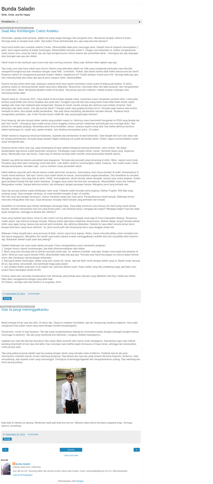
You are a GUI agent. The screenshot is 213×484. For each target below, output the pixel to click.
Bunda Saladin (18, 9)
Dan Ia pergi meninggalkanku (25, 310)
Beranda (71, 450)
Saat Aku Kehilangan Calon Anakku (29, 31)
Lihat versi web (71, 455)
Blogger (80, 481)
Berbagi (7, 298)
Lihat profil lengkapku (23, 475)
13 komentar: (34, 294)
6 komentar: (33, 434)
